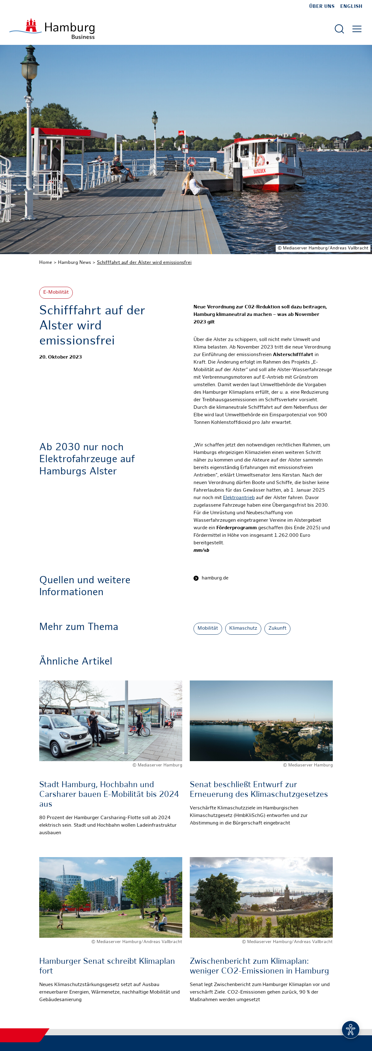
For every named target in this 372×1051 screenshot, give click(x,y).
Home (45, 262)
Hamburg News (74, 262)
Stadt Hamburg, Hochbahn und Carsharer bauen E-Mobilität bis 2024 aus (109, 794)
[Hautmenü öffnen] (357, 29)
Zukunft (277, 628)
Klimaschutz (243, 628)
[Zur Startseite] (51, 29)
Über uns (322, 6)
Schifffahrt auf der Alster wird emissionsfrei (144, 262)
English (351, 6)
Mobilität (208, 628)
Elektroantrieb (239, 498)
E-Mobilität (56, 292)
